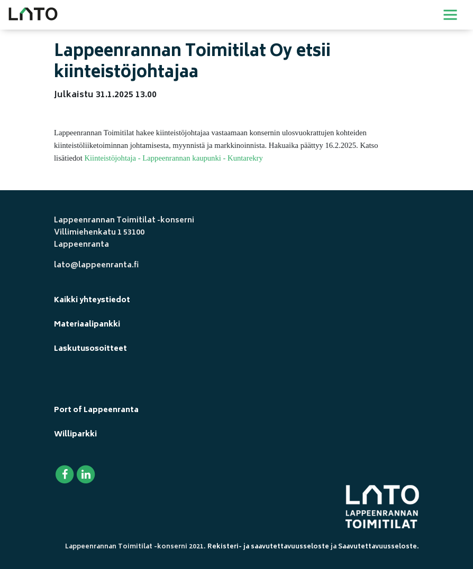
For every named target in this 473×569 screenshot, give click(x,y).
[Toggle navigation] (450, 15)
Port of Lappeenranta (96, 410)
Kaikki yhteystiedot (92, 300)
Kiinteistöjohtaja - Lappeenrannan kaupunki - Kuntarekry (173, 158)
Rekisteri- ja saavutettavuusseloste (268, 547)
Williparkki (75, 434)
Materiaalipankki (87, 324)
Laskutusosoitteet (90, 349)
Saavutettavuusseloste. (378, 547)
